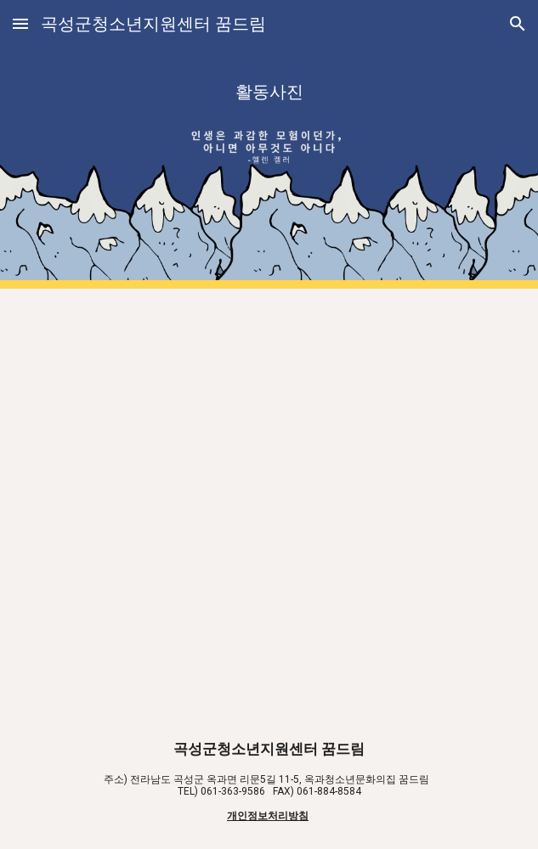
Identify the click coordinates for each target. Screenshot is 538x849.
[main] (269, 144)
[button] (20, 23)
